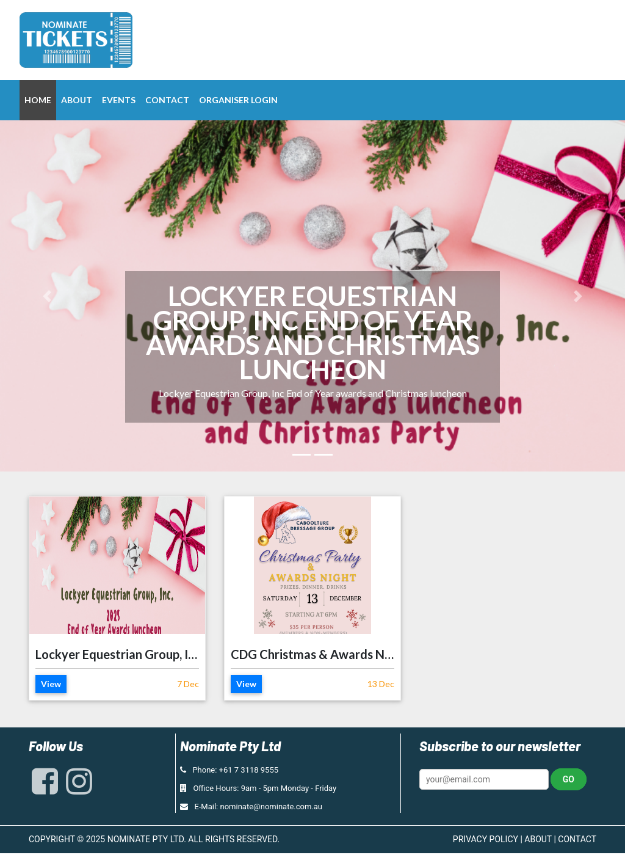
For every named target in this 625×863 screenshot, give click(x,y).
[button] (47, 296)
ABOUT (538, 839)
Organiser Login (238, 100)
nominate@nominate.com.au (271, 806)
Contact (167, 100)
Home (37, 100)
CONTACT (577, 839)
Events (118, 100)
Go (568, 779)
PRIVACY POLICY (485, 839)
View (51, 684)
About (76, 100)
